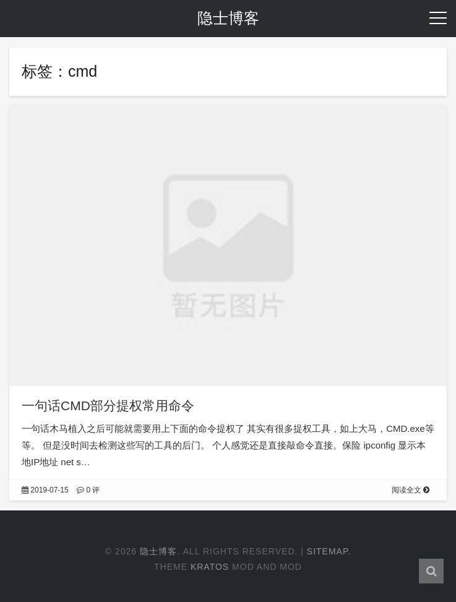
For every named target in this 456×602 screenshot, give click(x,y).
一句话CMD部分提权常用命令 (108, 405)
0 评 (88, 490)
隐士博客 (228, 18)
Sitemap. (329, 551)
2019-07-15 (45, 490)
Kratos (210, 567)
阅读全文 (410, 490)
